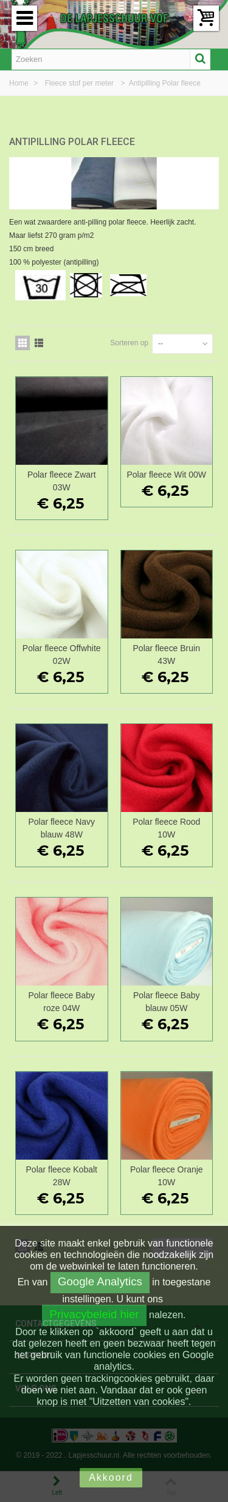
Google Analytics (100, 1281)
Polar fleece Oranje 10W (166, 1176)
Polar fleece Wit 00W (166, 474)
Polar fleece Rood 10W (166, 828)
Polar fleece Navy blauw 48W (61, 828)
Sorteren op (129, 343)
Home (19, 83)
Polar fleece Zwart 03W (61, 481)
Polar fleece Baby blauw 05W (166, 1001)
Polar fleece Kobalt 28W (61, 1176)
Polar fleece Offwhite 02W (61, 654)
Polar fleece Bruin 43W (166, 654)
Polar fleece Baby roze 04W (61, 1001)
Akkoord (111, 1477)
